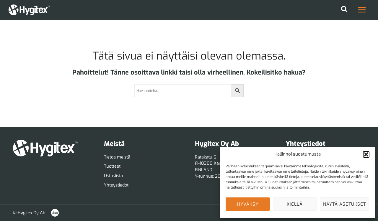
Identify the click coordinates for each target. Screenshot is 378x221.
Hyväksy (247, 204)
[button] (366, 154)
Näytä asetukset (344, 204)
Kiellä (295, 204)
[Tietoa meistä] (117, 157)
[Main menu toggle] (361, 9)
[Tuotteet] (112, 166)
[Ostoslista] (113, 176)
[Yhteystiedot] (116, 185)
